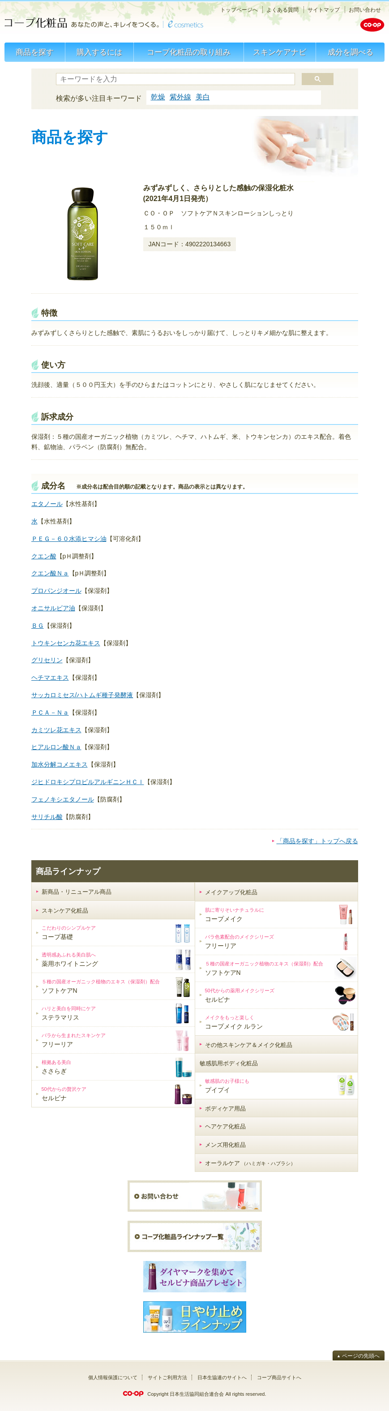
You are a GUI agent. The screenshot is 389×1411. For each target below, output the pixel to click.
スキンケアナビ (279, 52)
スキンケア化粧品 (65, 910)
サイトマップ (324, 10)
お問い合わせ (365, 10)
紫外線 (180, 97)
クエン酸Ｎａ (50, 573)
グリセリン (47, 660)
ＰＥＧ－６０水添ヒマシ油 (69, 538)
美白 (203, 97)
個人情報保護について (112, 1377)
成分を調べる (350, 52)
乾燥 (158, 97)
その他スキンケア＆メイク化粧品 (248, 1045)
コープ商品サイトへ (279, 1377)
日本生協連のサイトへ (222, 1377)
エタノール (47, 503)
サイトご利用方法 (167, 1377)
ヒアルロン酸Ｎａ (56, 747)
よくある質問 (282, 10)
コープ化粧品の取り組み (189, 52)
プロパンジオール (56, 590)
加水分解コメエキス (59, 764)
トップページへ (239, 10)
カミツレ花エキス (56, 729)
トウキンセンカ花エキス (65, 643)
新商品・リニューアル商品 (76, 891)
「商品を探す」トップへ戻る (317, 841)
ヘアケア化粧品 (225, 1126)
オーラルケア (250, 1163)
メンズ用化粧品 (225, 1144)
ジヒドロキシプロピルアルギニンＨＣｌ (87, 781)
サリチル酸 (47, 816)
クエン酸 (43, 556)
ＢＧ (37, 625)
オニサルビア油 (53, 608)
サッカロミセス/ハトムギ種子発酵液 (82, 695)
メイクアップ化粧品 (231, 892)
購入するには (99, 52)
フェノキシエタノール (62, 799)
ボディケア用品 (225, 1108)
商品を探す (35, 52)
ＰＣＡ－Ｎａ (50, 712)
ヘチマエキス (50, 677)
